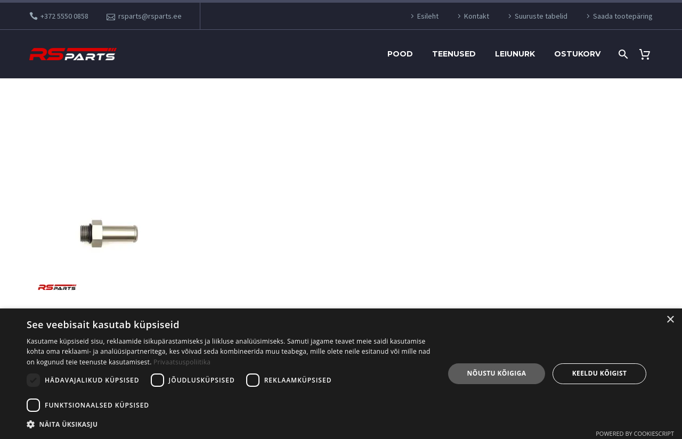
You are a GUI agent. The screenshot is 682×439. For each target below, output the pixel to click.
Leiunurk (515, 54)
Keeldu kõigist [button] (599, 373)
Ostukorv (577, 54)
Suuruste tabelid (541, 16)
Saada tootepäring (623, 16)
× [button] (670, 320)
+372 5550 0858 (64, 16)
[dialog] (341, 373)
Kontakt (476, 16)
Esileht (428, 16)
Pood (400, 54)
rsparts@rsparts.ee (150, 16)
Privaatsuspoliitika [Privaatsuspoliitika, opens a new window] (181, 362)
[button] (229, 424)
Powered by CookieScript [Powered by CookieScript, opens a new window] (635, 433)
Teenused (454, 54)
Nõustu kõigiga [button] (496, 373)
